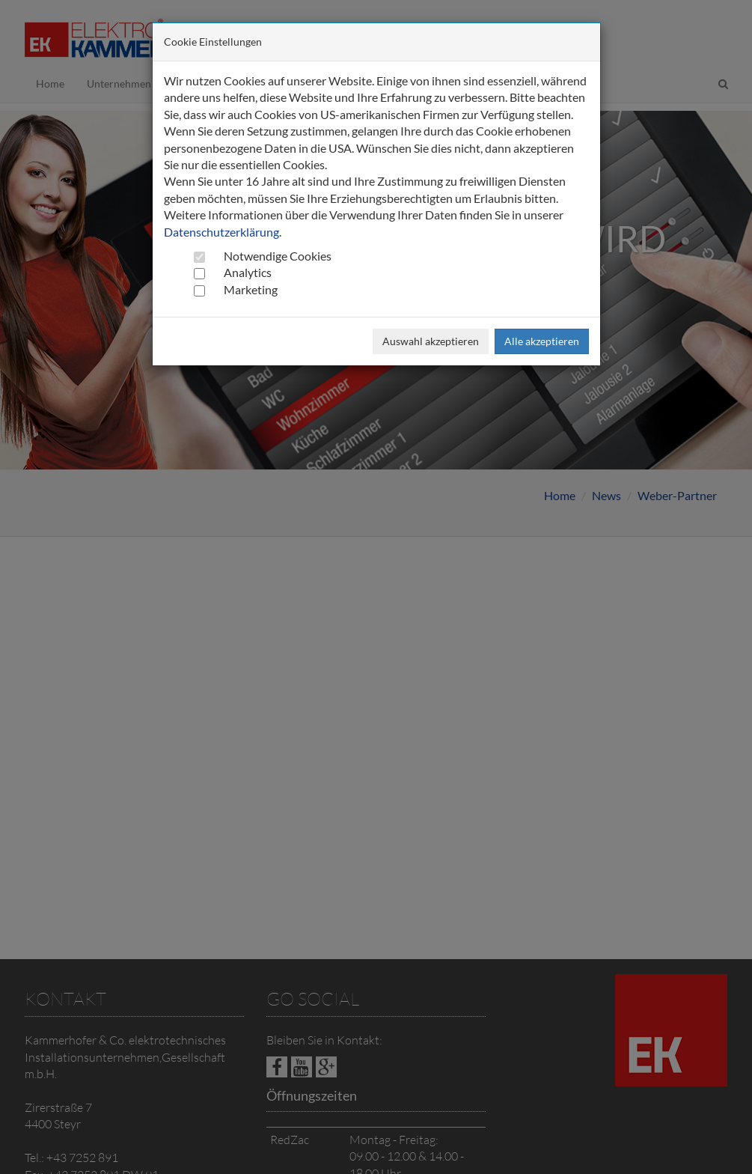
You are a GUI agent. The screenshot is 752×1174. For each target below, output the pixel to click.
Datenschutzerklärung (221, 232)
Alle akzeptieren (541, 341)
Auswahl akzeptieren (430, 341)
